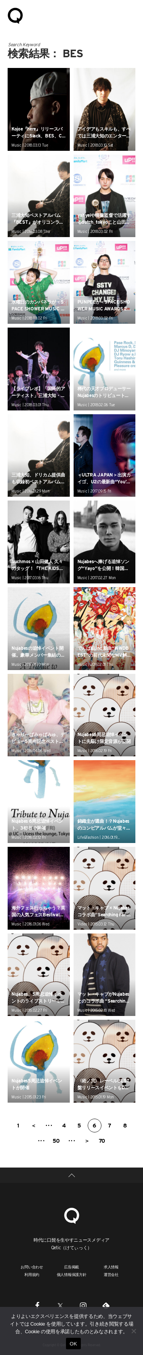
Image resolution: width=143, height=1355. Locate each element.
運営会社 (111, 1274)
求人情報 (111, 1267)
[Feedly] (106, 1305)
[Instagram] (83, 1305)
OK (73, 1344)
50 (56, 1141)
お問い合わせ (32, 1267)
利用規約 (31, 1274)
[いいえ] (133, 1331)
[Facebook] (37, 1305)
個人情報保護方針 (72, 1274)
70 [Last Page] (102, 1141)
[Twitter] (60, 1305)
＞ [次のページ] (87, 1141)
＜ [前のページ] (33, 1125)
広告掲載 (71, 1267)
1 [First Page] (18, 1125)
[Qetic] (71, 1214)
